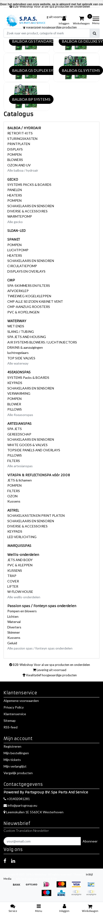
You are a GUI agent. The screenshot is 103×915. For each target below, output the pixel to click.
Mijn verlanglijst (15, 766)
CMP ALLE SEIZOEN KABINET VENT (35, 301)
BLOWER (14, 404)
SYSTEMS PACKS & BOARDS (29, 185)
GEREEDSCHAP (19, 434)
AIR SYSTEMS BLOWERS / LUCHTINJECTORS (42, 342)
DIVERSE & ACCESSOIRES (27, 211)
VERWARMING (18, 393)
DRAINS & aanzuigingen (25, 347)
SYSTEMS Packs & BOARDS (28, 377)
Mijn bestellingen (16, 753)
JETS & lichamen (19, 480)
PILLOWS (14, 409)
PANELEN (14, 190)
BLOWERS (15, 160)
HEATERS (14, 195)
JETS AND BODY (20, 560)
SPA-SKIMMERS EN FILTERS (28, 286)
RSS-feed (11, 727)
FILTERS (13, 461)
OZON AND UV (19, 165)
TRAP (11, 576)
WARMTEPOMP (19, 216)
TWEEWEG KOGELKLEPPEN (29, 296)
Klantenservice (15, 714)
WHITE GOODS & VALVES (27, 445)
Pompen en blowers (22, 611)
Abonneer (90, 841)
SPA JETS (14, 429)
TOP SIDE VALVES (21, 358)
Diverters (14, 627)
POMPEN (14, 154)
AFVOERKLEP (18, 291)
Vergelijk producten (18, 773)
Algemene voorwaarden (21, 701)
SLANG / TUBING (20, 331)
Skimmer (13, 632)
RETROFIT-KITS (20, 133)
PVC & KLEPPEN (19, 565)
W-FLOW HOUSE (20, 592)
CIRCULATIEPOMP (22, 266)
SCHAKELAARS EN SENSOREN (30, 206)
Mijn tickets (12, 760)
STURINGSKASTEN (22, 139)
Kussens (13, 501)
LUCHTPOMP (17, 250)
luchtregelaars (18, 353)
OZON (12, 496)
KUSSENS (14, 570)
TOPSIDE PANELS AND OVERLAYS (33, 450)
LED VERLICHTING (21, 537)
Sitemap (10, 720)
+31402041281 (17, 799)
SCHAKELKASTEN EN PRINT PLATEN (36, 515)
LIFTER (12, 586)
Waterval (14, 622)
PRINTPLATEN (18, 144)
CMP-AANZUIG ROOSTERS (28, 307)
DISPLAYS (15, 149)
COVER (13, 581)
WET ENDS (15, 326)
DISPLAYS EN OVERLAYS (26, 271)
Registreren (12, 746)
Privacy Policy (14, 707)
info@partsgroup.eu (20, 805)
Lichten (12, 616)
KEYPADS (14, 383)
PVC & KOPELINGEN (23, 312)
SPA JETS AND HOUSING (26, 337)
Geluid (12, 643)
